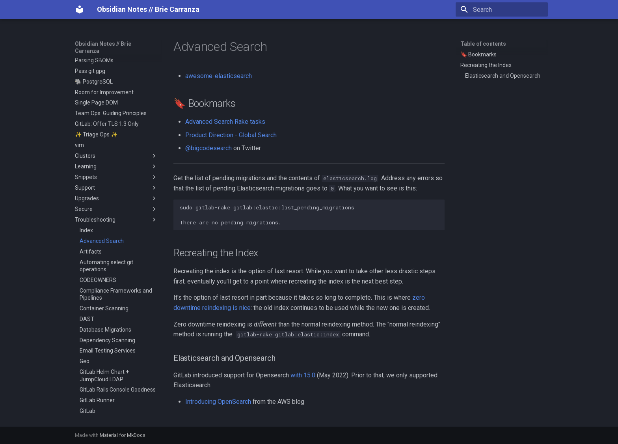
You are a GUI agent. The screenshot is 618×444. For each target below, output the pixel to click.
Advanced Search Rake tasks (225, 121)
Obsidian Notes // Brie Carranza (103, 47)
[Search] (502, 9)
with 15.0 (302, 375)
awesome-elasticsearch (218, 76)
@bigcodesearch (208, 148)
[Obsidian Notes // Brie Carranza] (79, 9)
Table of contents (483, 44)
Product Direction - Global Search (231, 135)
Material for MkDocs (122, 435)
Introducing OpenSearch (218, 401)
